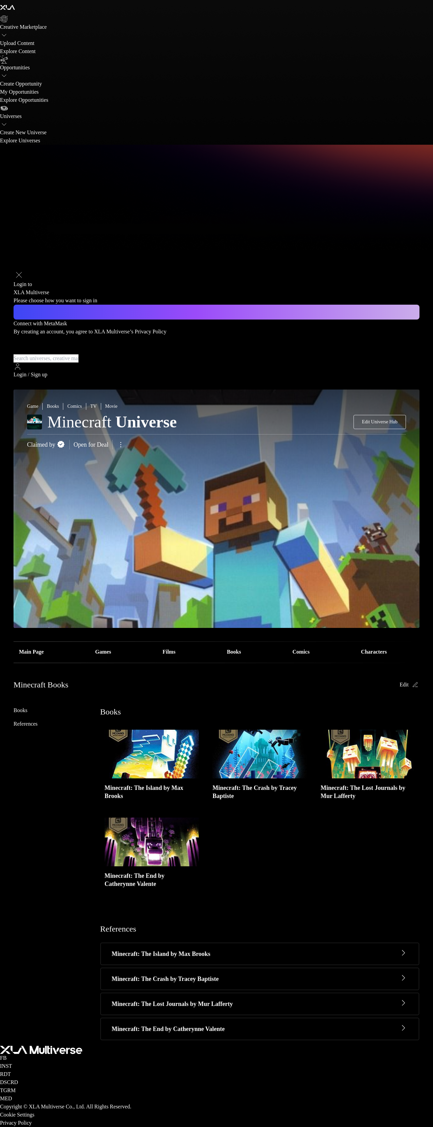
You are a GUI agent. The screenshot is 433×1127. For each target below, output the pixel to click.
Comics (301, 652)
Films (168, 652)
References (26, 724)
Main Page (31, 652)
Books (234, 652)
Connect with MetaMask (40, 323)
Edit (409, 685)
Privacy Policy (150, 331)
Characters (374, 652)
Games (103, 652)
